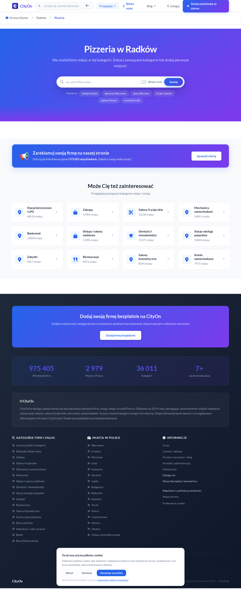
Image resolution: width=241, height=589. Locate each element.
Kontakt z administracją (176, 463)
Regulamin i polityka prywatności (182, 491)
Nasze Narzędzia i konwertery (180, 481)
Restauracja (21, 505)
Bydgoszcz (95, 487)
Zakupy (18, 458)
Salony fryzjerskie (24, 463)
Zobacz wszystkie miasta (103, 535)
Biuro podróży (22, 523)
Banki (17, 535)
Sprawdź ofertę (206, 156)
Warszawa (95, 445)
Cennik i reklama (172, 451)
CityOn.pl (224, 581)
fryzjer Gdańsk (164, 93)
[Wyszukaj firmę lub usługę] (100, 82)
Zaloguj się (169, 475)
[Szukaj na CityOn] (61, 6)
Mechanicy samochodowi (29, 469)
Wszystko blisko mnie (26, 451)
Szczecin (94, 475)
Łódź (92, 463)
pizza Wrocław (141, 93)
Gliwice (93, 523)
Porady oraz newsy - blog (177, 458)
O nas (166, 445)
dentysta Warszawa (115, 93)
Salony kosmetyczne (26, 511)
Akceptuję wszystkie (111, 572)
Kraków (94, 451)
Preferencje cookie (174, 503)
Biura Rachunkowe (25, 541)
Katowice (95, 469)
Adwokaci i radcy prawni (28, 529)
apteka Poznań (109, 100)
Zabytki (18, 499)
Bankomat (20, 475)
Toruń (92, 505)
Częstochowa (97, 517)
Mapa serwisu (171, 497)
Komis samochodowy (26, 517)
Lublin (93, 481)
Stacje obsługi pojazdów (28, 493)
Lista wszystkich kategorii (29, 445)
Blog (151, 6)
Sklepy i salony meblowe (28, 481)
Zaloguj (172, 6)
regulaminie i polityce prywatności (112, 580)
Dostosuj (87, 572)
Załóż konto (170, 469)
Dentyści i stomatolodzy (28, 487)
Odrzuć (69, 572)
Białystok (94, 493)
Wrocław (94, 458)
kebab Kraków (90, 93)
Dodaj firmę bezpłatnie (120, 336)
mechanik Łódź (132, 100)
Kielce (93, 511)
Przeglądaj (107, 6)
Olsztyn (93, 529)
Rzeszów (94, 499)
